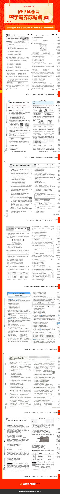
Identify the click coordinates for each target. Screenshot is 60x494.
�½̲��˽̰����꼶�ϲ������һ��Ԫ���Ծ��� (42, 157)
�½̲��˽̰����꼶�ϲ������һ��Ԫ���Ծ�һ (42, 94)
